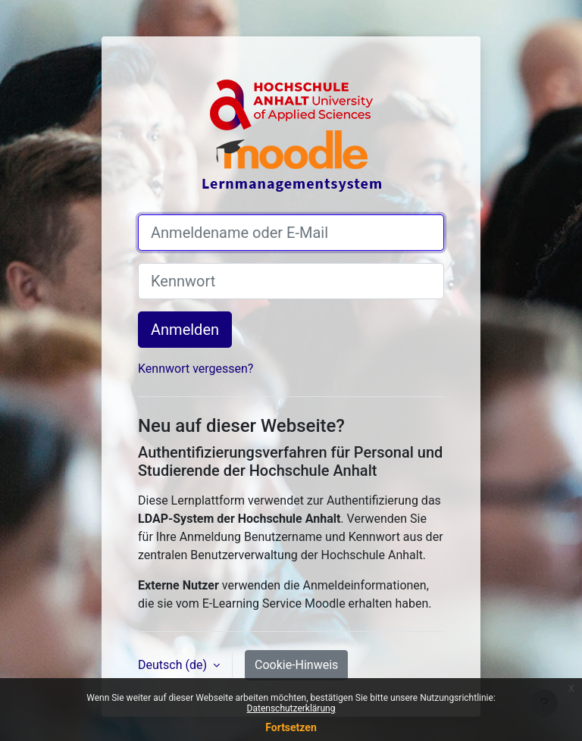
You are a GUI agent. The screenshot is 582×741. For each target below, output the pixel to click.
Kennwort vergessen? (195, 368)
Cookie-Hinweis (296, 665)
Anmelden (185, 329)
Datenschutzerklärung (291, 708)
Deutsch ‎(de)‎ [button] (174, 665)
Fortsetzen (291, 727)
